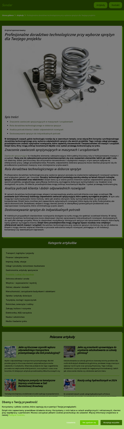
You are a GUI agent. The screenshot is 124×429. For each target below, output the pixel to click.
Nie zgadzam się (89, 423)
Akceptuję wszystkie (111, 423)
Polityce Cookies (16, 414)
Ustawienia (71, 423)
